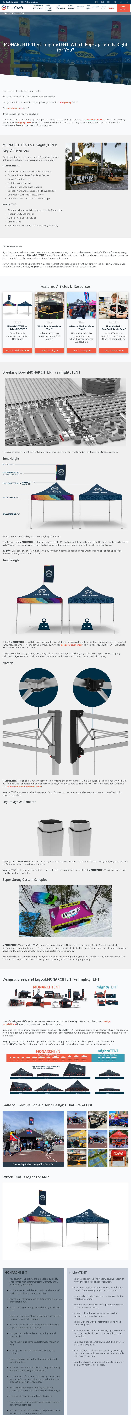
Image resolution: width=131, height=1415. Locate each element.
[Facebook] (96, 2)
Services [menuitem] (96, 7)
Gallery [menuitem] (111, 8)
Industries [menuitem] (80, 7)
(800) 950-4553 (12, 2)
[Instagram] (108, 2)
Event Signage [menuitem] (71, 7)
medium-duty (15, 108)
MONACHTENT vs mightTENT (14, 13)
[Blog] (127, 2)
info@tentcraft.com (31, 2)
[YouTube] (102, 2)
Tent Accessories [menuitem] (61, 7)
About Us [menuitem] (103, 8)
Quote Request (123, 8)
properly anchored (71, 645)
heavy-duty (65, 102)
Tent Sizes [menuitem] (88, 7)
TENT (95, 119)
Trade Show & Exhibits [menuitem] (49, 8)
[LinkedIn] (121, 2)
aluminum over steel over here (24, 786)
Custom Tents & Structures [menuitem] (38, 7)
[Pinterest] (115, 2)
